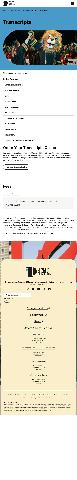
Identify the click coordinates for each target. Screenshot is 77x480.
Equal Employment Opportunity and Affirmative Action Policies (35, 410)
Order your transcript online (16, 167)
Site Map (10, 394)
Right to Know (55, 394)
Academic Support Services (31, 10)
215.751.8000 (38, 342)
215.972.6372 (38, 369)
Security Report (65, 394)
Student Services (15, 10)
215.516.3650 (38, 356)
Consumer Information (20, 394)
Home (4, 10)
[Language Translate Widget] (17, 295)
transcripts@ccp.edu (47, 233)
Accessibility (33, 394)
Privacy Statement (43, 394)
